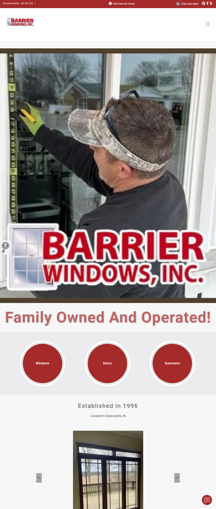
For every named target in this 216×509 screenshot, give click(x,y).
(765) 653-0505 (187, 3)
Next (177, 478)
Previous (39, 478)
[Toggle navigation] (207, 24)
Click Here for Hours (121, 3)
